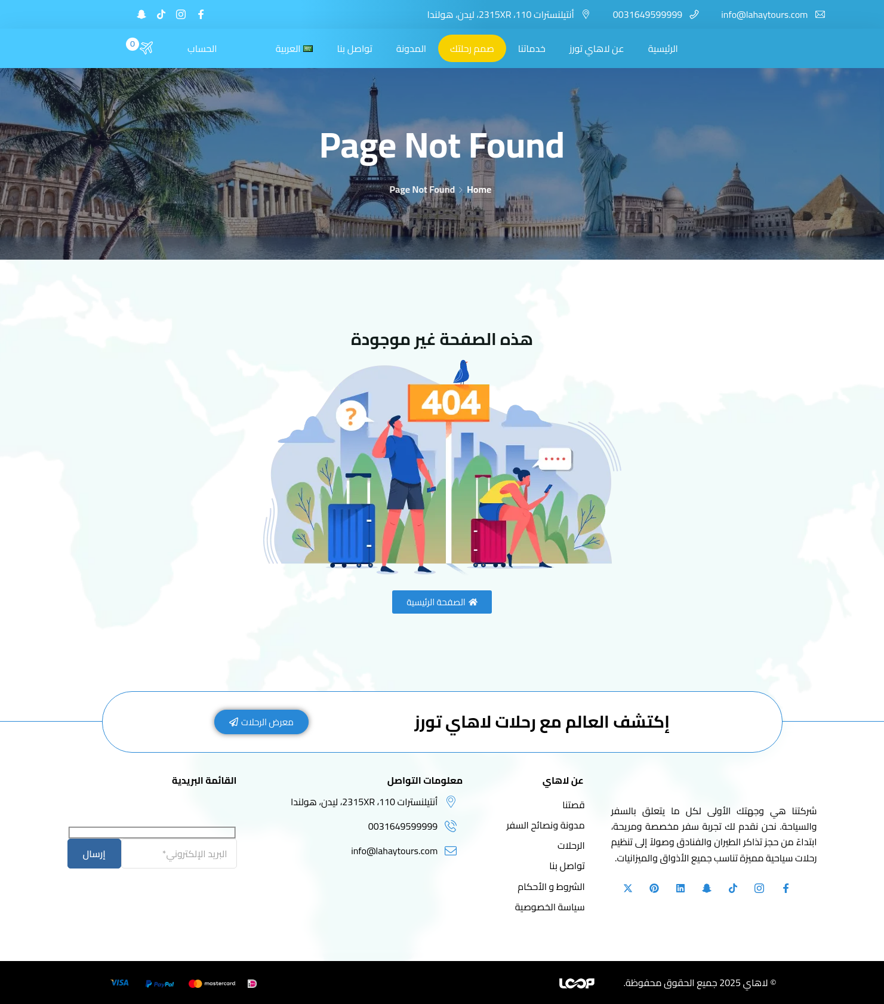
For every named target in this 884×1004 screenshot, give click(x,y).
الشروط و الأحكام (551, 886)
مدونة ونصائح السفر (545, 825)
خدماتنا (532, 48)
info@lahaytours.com (764, 14)
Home (479, 189)
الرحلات (571, 845)
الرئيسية (663, 48)
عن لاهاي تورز (596, 48)
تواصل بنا (354, 48)
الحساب (202, 48)
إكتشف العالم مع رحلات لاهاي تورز (541, 721)
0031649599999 (647, 14)
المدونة (411, 48)
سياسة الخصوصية (550, 907)
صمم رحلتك (472, 48)
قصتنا (573, 805)
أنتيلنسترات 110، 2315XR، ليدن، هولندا (500, 14)
